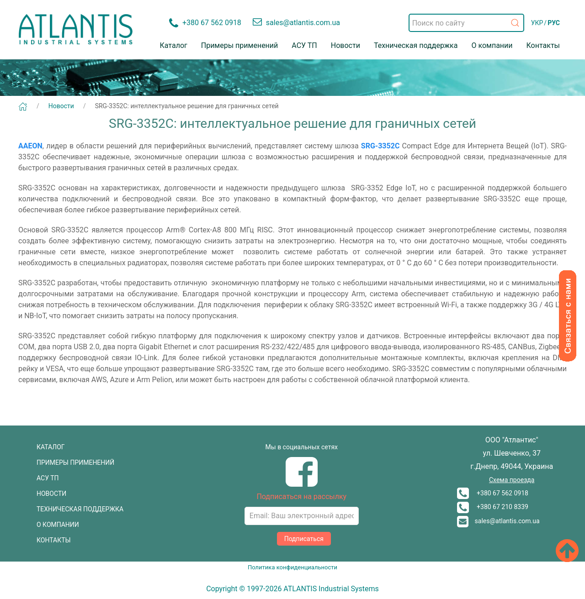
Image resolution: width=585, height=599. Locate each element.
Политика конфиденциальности (292, 567)
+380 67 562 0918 (492, 493)
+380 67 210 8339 (492, 506)
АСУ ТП (304, 45)
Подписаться (304, 538)
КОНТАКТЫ (54, 540)
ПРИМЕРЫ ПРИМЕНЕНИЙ (75, 462)
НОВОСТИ (51, 493)
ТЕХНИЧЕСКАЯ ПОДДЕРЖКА (80, 509)
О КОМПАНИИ (58, 524)
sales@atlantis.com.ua (498, 521)
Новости (345, 45)
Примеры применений (239, 45)
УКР (537, 22)
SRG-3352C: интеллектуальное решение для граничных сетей (187, 106)
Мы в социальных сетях (302, 447)
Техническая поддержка (416, 45)
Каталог (173, 45)
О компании (491, 45)
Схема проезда (511, 479)
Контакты (543, 45)
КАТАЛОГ (51, 447)
